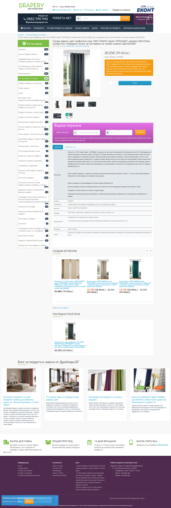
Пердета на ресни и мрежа (29, 117)
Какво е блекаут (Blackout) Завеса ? (88, 489)
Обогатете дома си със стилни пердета (89, 487)
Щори (94, 28)
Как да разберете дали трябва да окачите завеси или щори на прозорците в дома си (149, 399)
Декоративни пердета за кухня (31, 122)
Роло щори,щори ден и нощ (29, 151)
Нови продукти (24, 74)
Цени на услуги (58, 466)
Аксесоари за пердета (27, 219)
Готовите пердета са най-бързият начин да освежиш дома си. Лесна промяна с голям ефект (21, 400)
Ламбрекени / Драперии (28, 166)
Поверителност (23, 468)
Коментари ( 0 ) (70, 147)
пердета (66, 308)
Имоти (142, 498)
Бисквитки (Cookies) (59, 475)
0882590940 (162, 445)
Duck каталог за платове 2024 (120, 498)
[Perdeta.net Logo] (31, 7)
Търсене (125, 18)
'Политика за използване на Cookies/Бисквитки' (19, 498)
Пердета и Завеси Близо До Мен (31, 240)
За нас (20, 466)
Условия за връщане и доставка (29, 475)
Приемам (29, 501)
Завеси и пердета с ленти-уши (30, 83)
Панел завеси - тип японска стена (32, 134)
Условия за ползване (25, 471)
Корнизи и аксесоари (134, 28)
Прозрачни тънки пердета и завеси (32, 245)
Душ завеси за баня (26, 236)
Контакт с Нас (57, 468)
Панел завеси (82, 28)
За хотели (22, 224)
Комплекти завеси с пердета (30, 156)
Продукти (39, 28)
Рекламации (57, 471)
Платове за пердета (110, 28)
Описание (58, 147)
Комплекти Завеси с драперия (30, 161)
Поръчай (140, 132)
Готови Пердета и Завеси (59, 28)
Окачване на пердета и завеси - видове (106, 398)
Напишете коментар (82, 46)
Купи (135, 83)
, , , (124, 468)
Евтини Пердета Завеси (28, 54)
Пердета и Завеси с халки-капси (31, 112)
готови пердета (83, 505)
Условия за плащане (25, 473)
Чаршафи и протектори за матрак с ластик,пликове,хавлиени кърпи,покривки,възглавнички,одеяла (34, 199)
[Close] (56, 498)
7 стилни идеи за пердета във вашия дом (62, 398)
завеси (60, 308)
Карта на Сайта (58, 473)
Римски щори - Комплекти (29, 146)
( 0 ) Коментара (69, 46)
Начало (26, 28)
